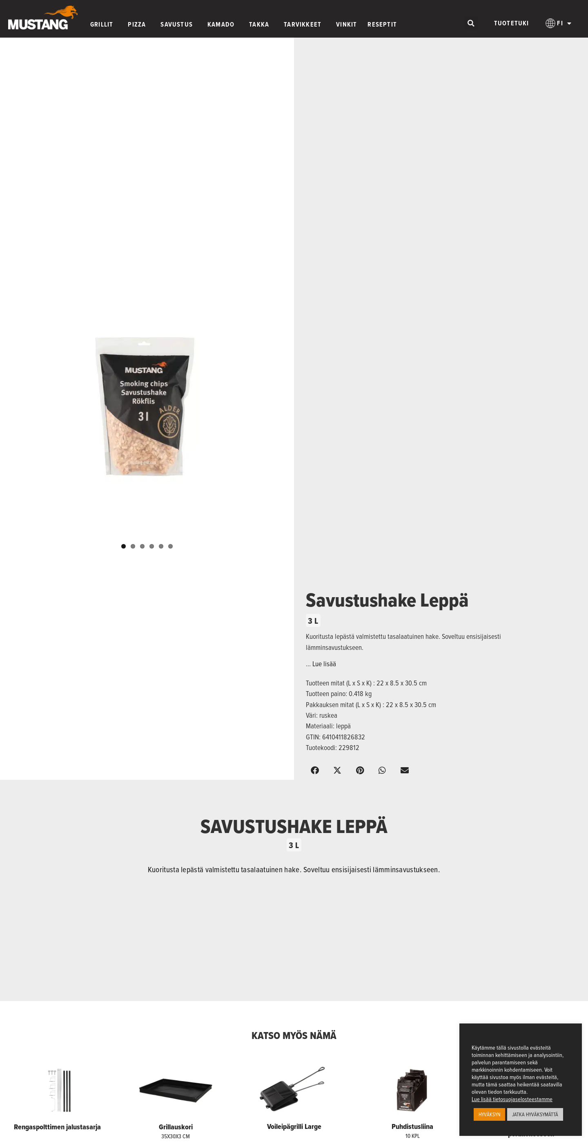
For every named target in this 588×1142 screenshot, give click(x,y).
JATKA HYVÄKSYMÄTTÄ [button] (535, 1114)
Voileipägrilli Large (294, 1126)
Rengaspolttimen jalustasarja (57, 1127)
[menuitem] (558, 23)
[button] (471, 23)
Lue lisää (324, 663)
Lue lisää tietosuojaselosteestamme (512, 1099)
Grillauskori (176, 1127)
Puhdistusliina (412, 1126)
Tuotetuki (511, 23)
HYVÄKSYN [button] (489, 1114)
